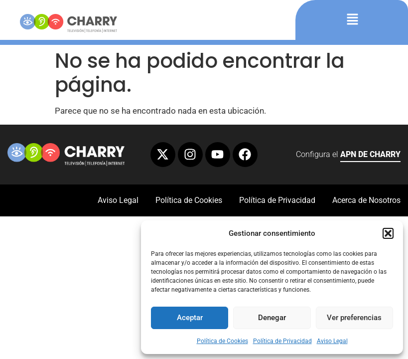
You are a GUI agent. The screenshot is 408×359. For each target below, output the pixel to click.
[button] (388, 233)
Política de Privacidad (282, 341)
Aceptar (190, 317)
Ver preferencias (354, 317)
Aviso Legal (332, 341)
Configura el (348, 156)
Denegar (272, 317)
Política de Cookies (222, 341)
